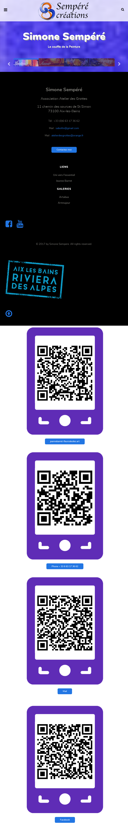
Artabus (64, 197)
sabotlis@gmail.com (67, 128)
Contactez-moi (64, 149)
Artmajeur (64, 203)
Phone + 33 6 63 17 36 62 (65, 566)
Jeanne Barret (64, 181)
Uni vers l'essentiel (64, 175)
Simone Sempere (59, 244)
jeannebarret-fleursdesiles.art (64, 441)
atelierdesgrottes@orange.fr (67, 135)
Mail (65, 691)
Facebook (65, 820)
